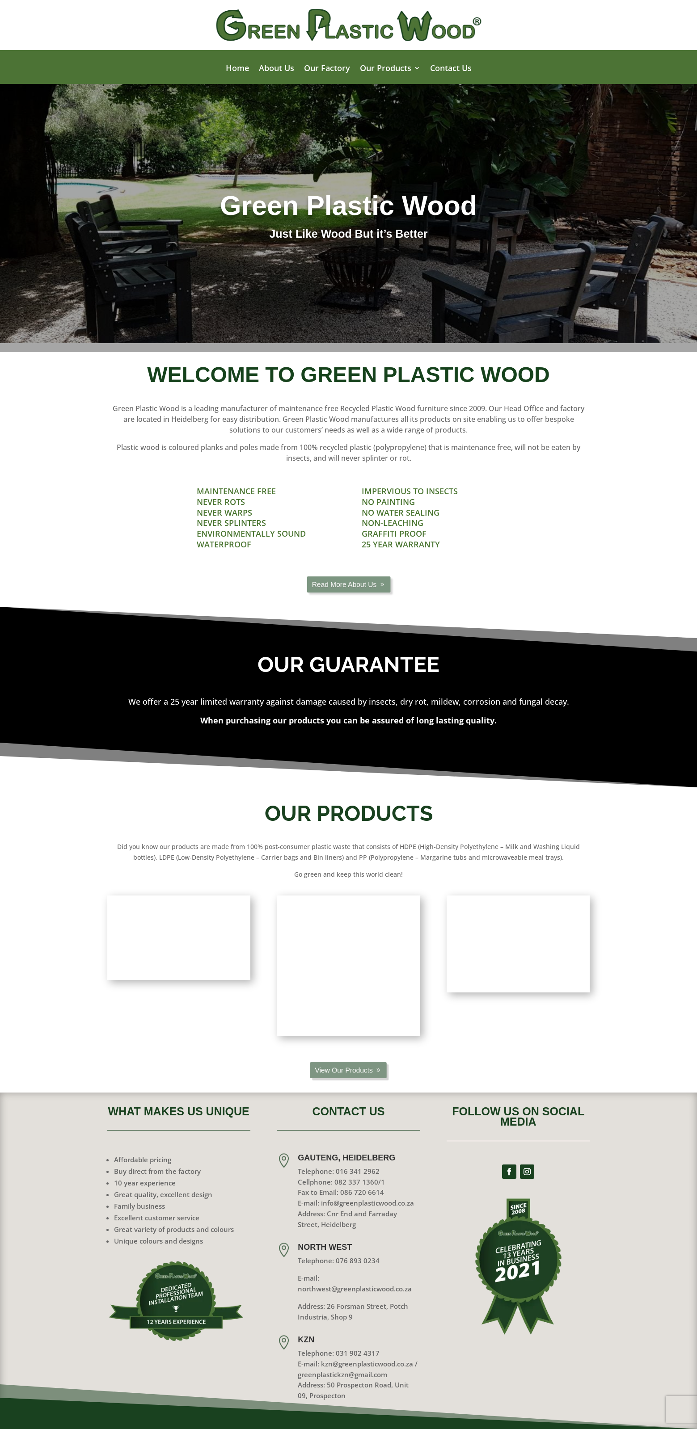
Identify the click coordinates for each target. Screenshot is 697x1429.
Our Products (385, 69)
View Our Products (345, 1070)
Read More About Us (345, 584)
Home (237, 69)
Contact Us (451, 69)
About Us (276, 69)
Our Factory (327, 69)
